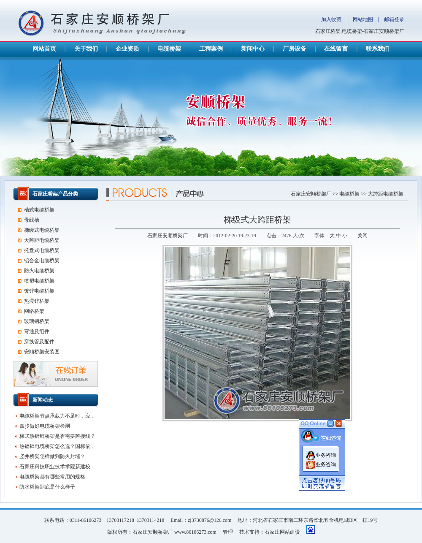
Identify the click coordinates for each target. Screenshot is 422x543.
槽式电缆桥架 (39, 210)
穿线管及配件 (39, 342)
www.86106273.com (195, 532)
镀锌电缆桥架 (39, 291)
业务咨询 (326, 453)
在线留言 (336, 49)
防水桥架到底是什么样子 (47, 487)
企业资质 (127, 49)
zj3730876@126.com (209, 520)
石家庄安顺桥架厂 (311, 194)
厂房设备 (294, 49)
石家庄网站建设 (282, 532)
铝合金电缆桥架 (42, 260)
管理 (228, 532)
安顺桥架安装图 (42, 352)
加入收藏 (331, 19)
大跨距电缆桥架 (385, 194)
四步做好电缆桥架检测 (44, 426)
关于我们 (86, 49)
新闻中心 (253, 49)
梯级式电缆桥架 (42, 230)
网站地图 (363, 19)
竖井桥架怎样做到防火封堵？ (52, 456)
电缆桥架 (169, 49)
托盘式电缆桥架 (42, 250)
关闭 (362, 236)
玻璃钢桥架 (36, 321)
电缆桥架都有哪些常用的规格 (52, 477)
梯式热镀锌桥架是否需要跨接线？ (57, 436)
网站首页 (44, 49)
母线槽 (31, 220)
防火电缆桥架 (39, 271)
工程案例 (211, 49)
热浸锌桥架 (36, 301)
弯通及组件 (36, 331)
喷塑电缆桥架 (39, 281)
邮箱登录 (394, 19)
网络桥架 (34, 311)
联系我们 (378, 49)
